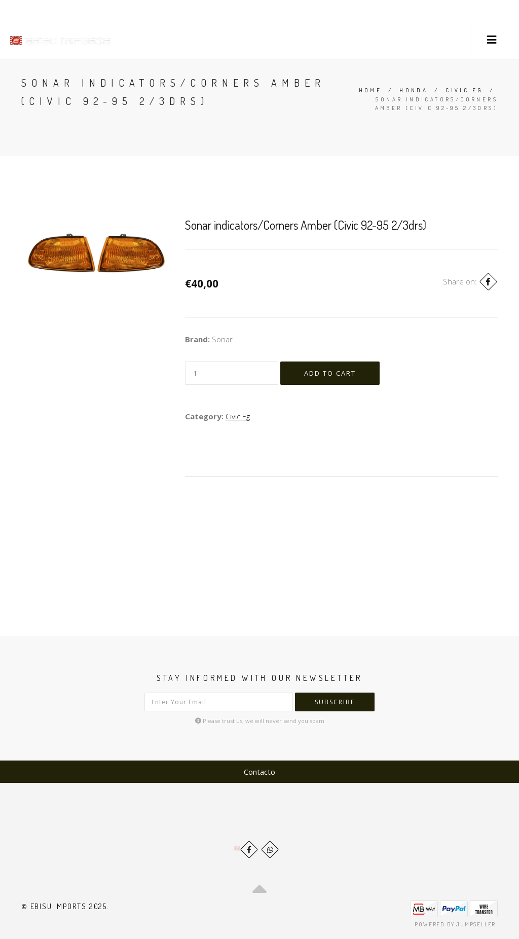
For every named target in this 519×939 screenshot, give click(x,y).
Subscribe (335, 702)
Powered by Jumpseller (455, 924)
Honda (413, 90)
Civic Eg (464, 90)
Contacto (259, 772)
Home (370, 90)
